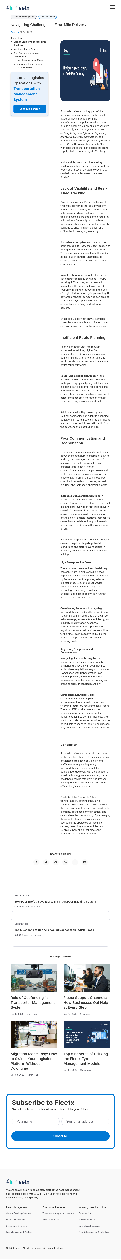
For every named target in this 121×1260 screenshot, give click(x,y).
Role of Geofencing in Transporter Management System (33, 1003)
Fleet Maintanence (15, 1220)
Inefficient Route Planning (26, 49)
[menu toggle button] (112, 7)
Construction (85, 1214)
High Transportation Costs (30, 60)
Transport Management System (58, 1214)
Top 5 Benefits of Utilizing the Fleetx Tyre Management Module (86, 1059)
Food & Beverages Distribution (94, 1232)
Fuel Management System (19, 1232)
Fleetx (14, 32)
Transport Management (24, 16)
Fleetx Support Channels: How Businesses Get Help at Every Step (86, 1003)
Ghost (60, 1248)
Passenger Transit (88, 1220)
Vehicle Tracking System (18, 1214)
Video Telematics (50, 1220)
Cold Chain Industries (89, 1226)
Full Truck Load (47, 16)
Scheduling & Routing (16, 1226)
